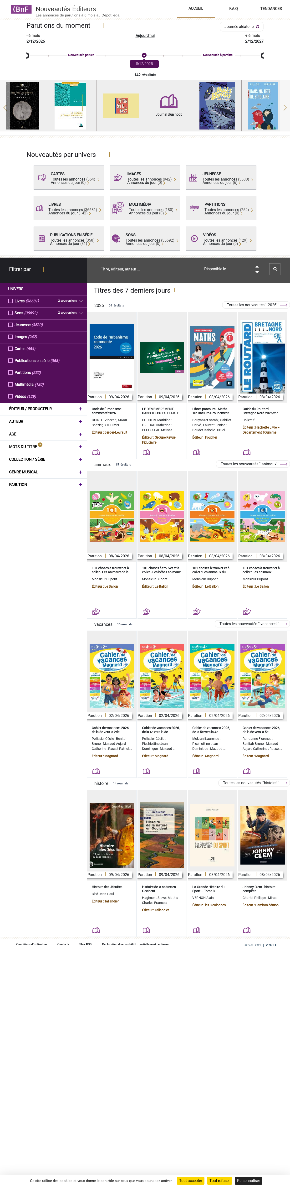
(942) (32, 336)
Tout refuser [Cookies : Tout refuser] (219, 1180)
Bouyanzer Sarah (205, 420)
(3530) (37, 324)
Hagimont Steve (154, 898)
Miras (272, 898)
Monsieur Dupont (104, 579)
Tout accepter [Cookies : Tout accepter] (190, 1180)
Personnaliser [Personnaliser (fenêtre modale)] (248, 1180)
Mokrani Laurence (206, 739)
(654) (30, 348)
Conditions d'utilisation (31, 944)
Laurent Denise (214, 425)
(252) (36, 372)
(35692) (30, 313)
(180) (39, 384)
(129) (31, 396)
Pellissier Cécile (103, 739)
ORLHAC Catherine (156, 425)
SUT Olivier (111, 425)
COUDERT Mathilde (156, 420)
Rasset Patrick (119, 749)
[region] (145, 107)
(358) (54, 360)
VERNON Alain (203, 898)
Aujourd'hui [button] (145, 35)
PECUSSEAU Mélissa (157, 430)
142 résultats (145, 75)
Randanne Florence (257, 739)
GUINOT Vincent (104, 420)
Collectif (248, 420)
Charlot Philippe (255, 898)
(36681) (32, 301)
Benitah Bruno (254, 744)
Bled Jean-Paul (103, 894)
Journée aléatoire (242, 26)
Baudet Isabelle (204, 430)
